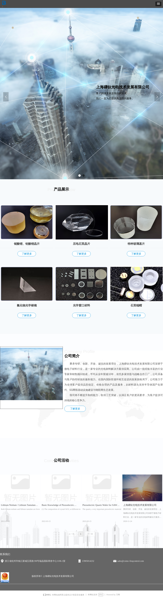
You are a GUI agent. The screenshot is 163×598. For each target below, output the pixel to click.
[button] (158, 4)
